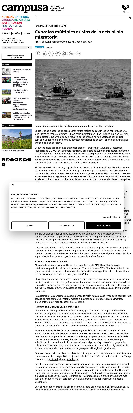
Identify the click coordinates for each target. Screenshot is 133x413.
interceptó (40, 159)
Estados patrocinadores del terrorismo (62, 319)
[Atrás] (36, 18)
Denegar (29, 225)
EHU (22, 42)
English (26, 33)
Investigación (12, 22)
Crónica (8, 19)
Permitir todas (103, 225)
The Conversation (103, 126)
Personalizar (66, 225)
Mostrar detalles (109, 217)
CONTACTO (16, 42)
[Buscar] (14, 47)
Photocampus (12, 25)
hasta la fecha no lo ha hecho (63, 359)
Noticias (8, 16)
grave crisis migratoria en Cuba (85, 134)
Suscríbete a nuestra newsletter (16, 56)
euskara (6, 33)
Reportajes (22, 19)
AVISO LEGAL (6, 42)
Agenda (7, 28)
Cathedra (22, 16)
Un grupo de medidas (101, 236)
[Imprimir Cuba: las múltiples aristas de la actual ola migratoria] (129, 18)
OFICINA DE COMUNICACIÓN (11, 40)
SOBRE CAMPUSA (8, 39)
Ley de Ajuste (60, 376)
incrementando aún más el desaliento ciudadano (59, 302)
